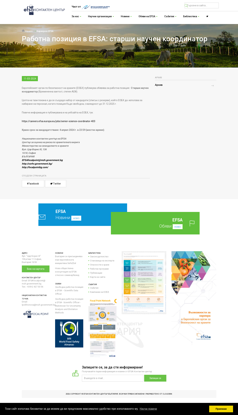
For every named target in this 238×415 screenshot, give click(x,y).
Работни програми (99, 269)
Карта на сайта (97, 277)
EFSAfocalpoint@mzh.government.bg (42, 160)
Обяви (160, 223)
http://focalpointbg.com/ (35, 167)
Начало (27, 31)
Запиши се (155, 378)
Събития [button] (170, 16)
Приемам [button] (221, 408)
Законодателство (99, 256)
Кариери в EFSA (45, 31)
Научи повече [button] (148, 408)
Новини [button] (126, 16)
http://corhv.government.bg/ (37, 163)
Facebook (33, 183)
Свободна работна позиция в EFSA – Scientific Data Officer (69, 290)
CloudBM (167, 394)
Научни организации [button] (101, 16)
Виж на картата (35, 269)
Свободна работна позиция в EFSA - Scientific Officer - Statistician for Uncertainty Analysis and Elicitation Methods (69, 306)
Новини (74, 215)
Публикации (96, 273)
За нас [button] (76, 16)
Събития (94, 288)
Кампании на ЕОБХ (99, 292)
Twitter (55, 183)
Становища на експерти (102, 260)
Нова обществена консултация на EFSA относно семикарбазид (67, 271)
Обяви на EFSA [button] (148, 16)
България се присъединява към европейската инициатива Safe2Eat (68, 259)
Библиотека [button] (191, 16)
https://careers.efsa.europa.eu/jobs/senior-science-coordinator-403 (58, 121)
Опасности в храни (99, 264)
